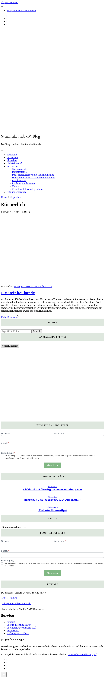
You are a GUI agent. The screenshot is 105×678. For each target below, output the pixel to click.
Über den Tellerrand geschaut (27, 189)
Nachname (60, 433)
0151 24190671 (9, 598)
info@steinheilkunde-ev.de (21, 10)
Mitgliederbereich (16, 192)
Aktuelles (12, 160)
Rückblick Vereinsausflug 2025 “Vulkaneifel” (52, 499)
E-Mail (5, 443)
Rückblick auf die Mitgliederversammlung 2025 (52, 489)
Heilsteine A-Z (14, 163)
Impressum (13, 630)
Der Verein (12, 157)
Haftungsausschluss (18, 633)
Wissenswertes (20, 169)
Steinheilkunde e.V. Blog (20, 136)
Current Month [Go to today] (10, 345)
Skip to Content (9, 2)
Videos (15, 186)
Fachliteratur (19, 180)
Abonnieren (52, 465)
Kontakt (11, 622)
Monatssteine (19, 171)
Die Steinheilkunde (18, 293)
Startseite (12, 154)
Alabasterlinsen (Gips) (52, 510)
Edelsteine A (52, 507)
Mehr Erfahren (10, 317)
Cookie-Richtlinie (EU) (19, 624)
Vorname (6, 433)
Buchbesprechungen (23, 183)
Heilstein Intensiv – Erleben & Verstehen (33, 177)
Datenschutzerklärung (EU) (21, 627)
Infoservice (13, 166)
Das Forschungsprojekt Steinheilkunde (33, 174)
